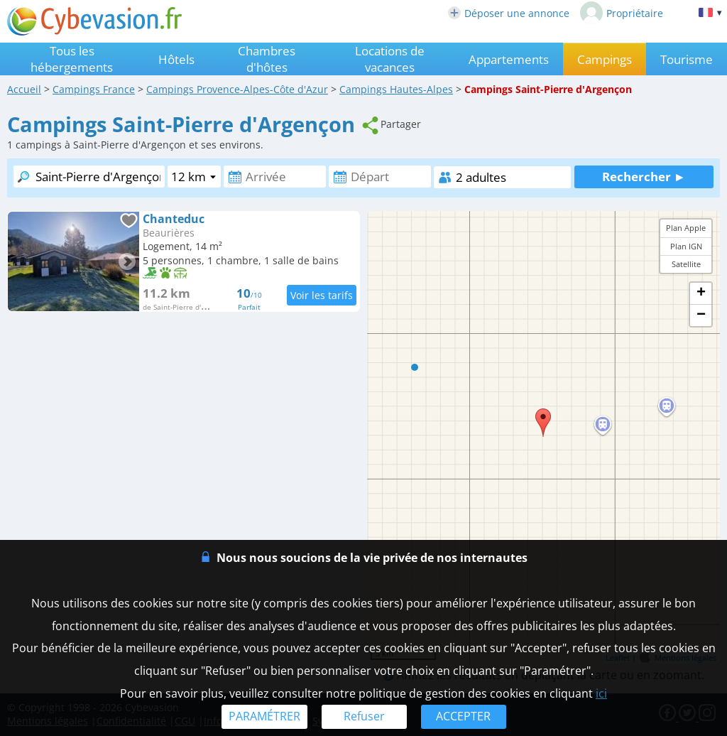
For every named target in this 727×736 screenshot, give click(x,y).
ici (601, 693)
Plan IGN (686, 246)
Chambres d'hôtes (266, 59)
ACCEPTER (463, 716)
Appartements (509, 59)
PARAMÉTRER (264, 716)
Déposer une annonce (508, 13)
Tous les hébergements (72, 59)
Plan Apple (686, 227)
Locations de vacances (390, 59)
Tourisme (686, 59)
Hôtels (176, 59)
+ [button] (701, 293)
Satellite (686, 264)
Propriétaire (621, 12)
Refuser (364, 716)
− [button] (701, 315)
